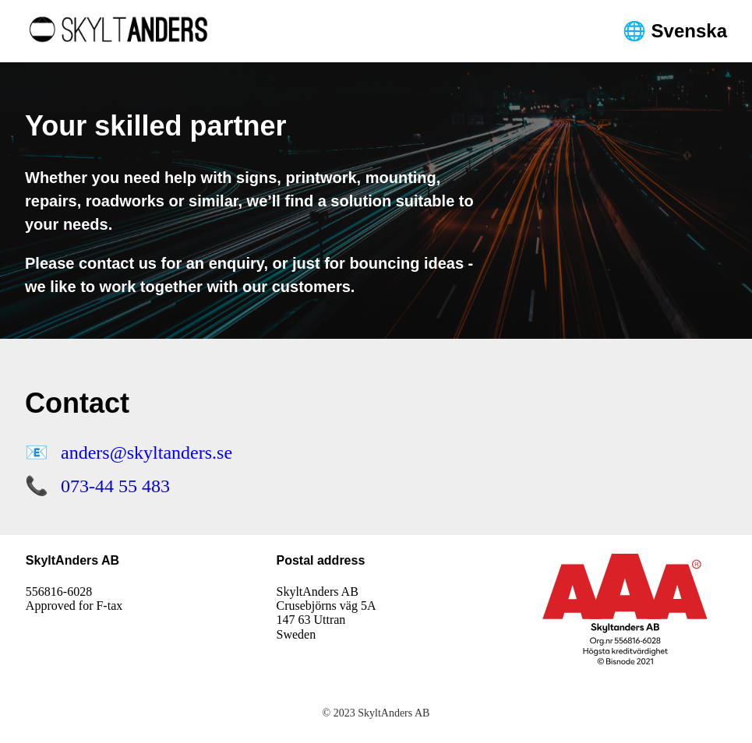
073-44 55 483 (115, 486)
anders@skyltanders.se (146, 452)
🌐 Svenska (675, 30)
